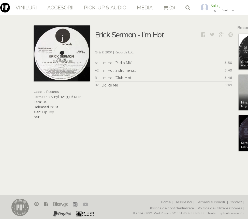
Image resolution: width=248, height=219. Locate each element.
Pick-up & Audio (105, 8)
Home (166, 202)
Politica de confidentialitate (172, 208)
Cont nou (228, 10)
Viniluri (26, 8)
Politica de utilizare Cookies (220, 208)
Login (214, 10)
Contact (235, 202)
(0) (169, 8)
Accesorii (60, 8)
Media (145, 8)
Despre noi (183, 202)
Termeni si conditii (211, 202)
